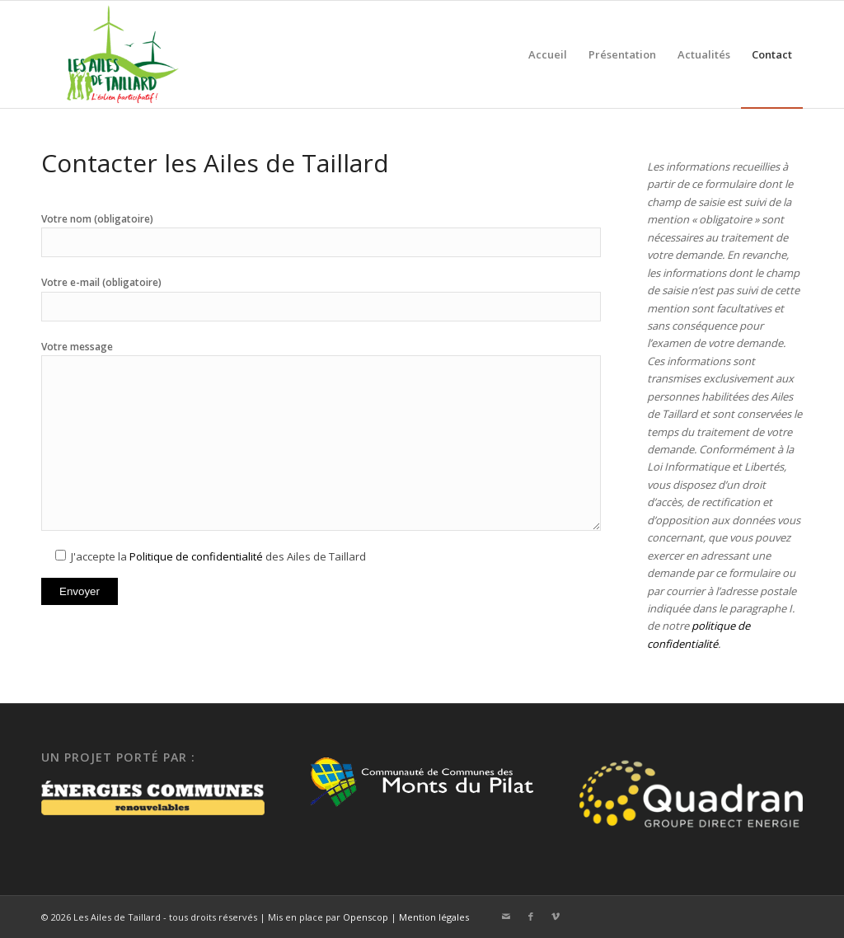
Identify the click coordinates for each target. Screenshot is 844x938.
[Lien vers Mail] (506, 916)
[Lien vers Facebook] (530, 916)
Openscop (365, 917)
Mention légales (434, 917)
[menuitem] (548, 54)
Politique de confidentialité (196, 556)
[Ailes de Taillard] (117, 54)
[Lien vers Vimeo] (555, 916)
